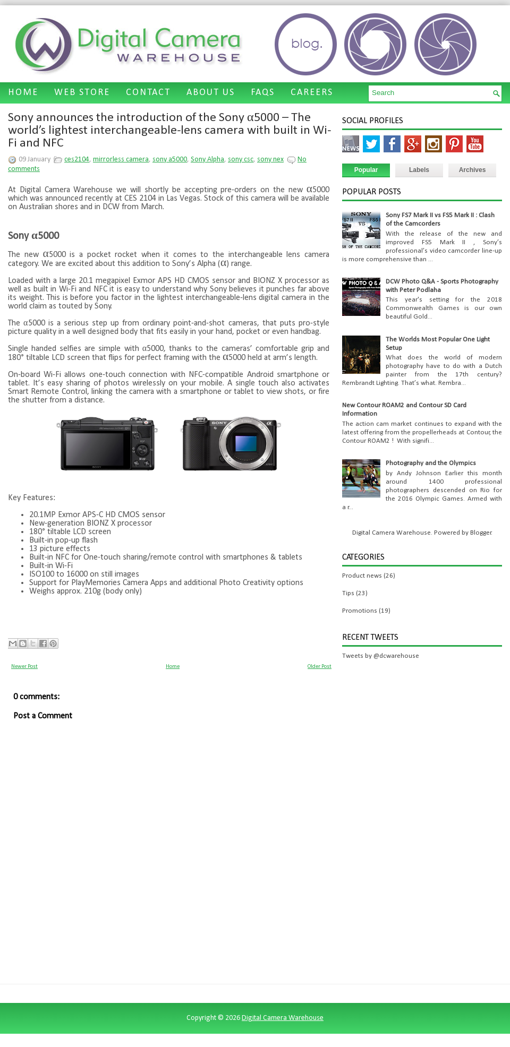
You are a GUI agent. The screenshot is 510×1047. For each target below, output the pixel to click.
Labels (419, 170)
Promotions (359, 610)
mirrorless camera (121, 160)
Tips (348, 593)
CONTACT (148, 93)
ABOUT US (210, 93)
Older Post (320, 667)
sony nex (270, 160)
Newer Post (24, 667)
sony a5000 (169, 160)
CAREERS (312, 93)
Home (173, 667)
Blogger (480, 532)
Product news (362, 575)
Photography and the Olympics (431, 463)
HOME (23, 93)
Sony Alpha (207, 160)
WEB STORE (82, 93)
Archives (472, 170)
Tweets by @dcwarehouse (380, 656)
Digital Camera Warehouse (283, 1018)
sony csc (240, 160)
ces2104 (76, 160)
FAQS (263, 93)
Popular (366, 170)
